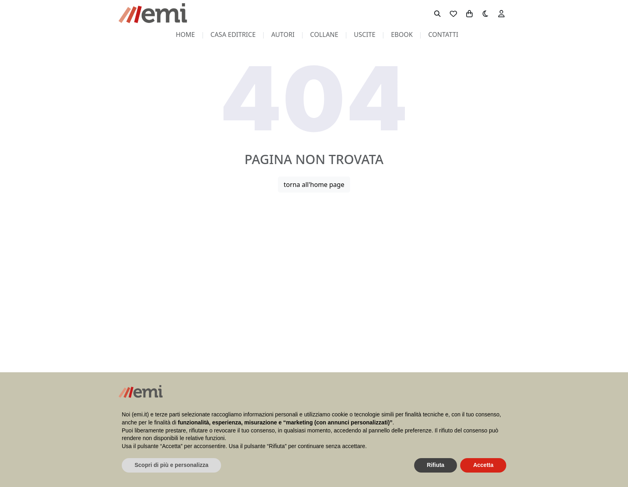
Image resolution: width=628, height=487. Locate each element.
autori (282, 34)
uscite (365, 34)
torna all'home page (314, 184)
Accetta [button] (483, 465)
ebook (402, 34)
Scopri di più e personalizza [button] (171, 465)
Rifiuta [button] (436, 465)
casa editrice (233, 34)
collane (324, 34)
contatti (443, 34)
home (185, 34)
